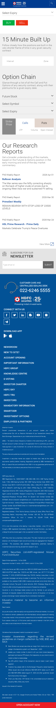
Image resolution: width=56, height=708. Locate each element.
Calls (25, 122)
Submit (48, 265)
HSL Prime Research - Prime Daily (20, 224)
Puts (44, 122)
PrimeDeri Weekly (11, 201)
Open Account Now (28, 705)
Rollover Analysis (11, 179)
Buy (8, 22)
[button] (28, 13)
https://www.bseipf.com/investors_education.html (17, 626)
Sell (22, 22)
